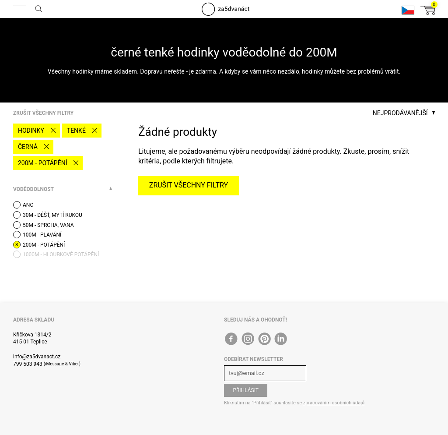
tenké (76, 130)
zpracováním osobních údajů (333, 403)
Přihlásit (246, 390)
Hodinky (31, 130)
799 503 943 (27, 364)
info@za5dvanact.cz (36, 357)
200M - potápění (42, 162)
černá (28, 146)
